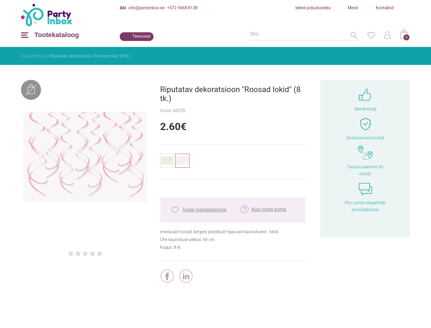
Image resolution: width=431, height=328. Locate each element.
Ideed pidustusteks (313, 7)
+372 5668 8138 (182, 7)
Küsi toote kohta (269, 209)
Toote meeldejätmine (204, 209)
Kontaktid (385, 7)
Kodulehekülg (33, 56)
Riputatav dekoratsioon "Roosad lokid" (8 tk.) (90, 56)
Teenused (141, 36)
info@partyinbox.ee (146, 7)
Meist (353, 7)
